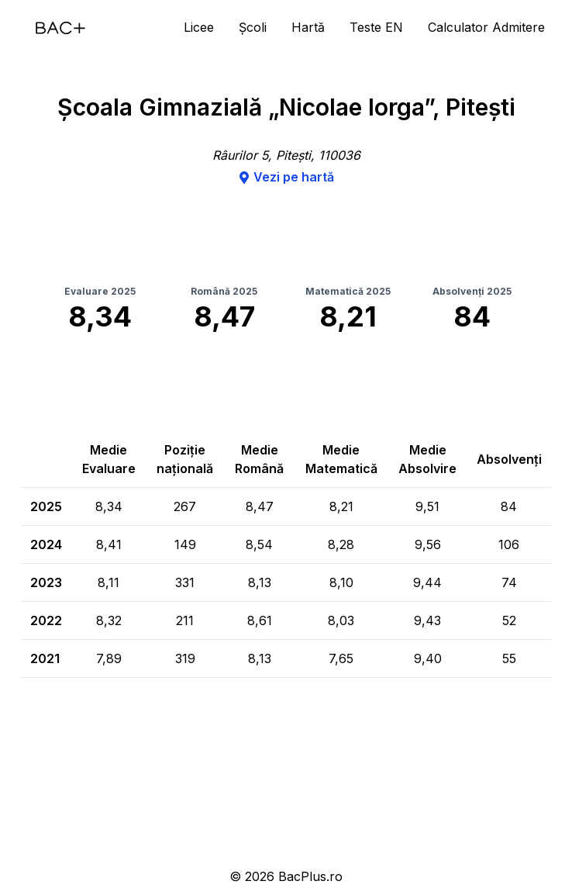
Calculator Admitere (486, 27)
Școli (253, 27)
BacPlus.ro (310, 876)
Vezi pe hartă (286, 177)
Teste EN (376, 27)
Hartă (308, 27)
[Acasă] (60, 27)
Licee (199, 27)
